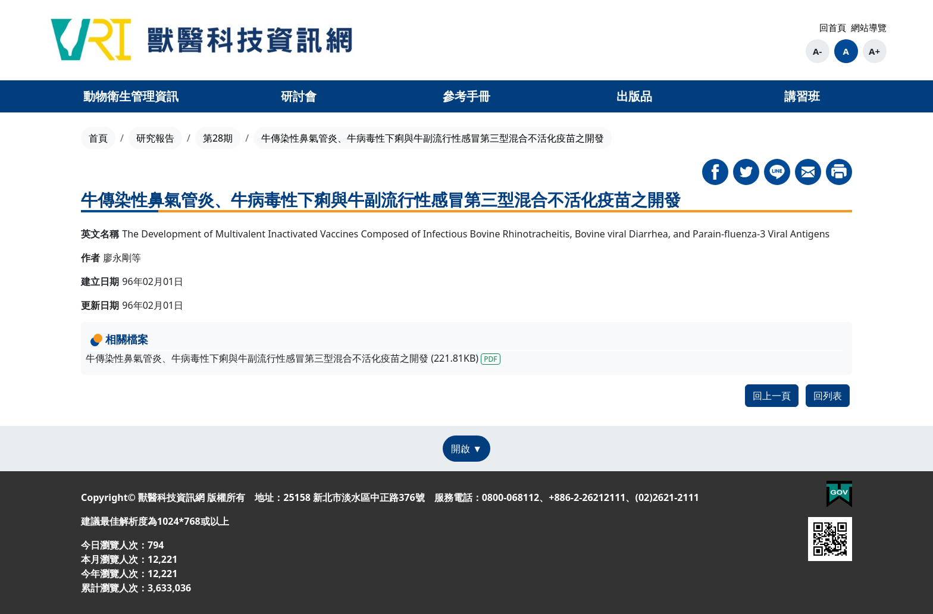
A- (817, 51)
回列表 (827, 395)
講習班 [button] (802, 96)
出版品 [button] (634, 96)
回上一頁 (772, 395)
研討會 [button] (299, 96)
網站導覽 (869, 27)
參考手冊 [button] (466, 96)
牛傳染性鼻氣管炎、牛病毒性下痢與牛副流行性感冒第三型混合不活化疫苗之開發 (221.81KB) (293, 358)
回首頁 (832, 27)
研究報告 (155, 138)
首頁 (98, 138)
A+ (874, 51)
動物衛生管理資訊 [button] (131, 96)
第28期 (218, 138)
